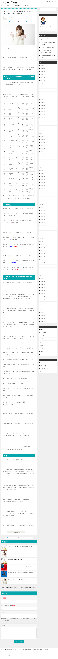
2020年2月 (42, 296)
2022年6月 (42, 210)
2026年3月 (42, 71)
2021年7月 (42, 244)
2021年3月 (42, 256)
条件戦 (41, 348)
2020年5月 (42, 287)
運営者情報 (17, 5)
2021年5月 (42, 250)
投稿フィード (43, 365)
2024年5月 (42, 139)
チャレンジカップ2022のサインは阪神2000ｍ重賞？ (18, 552)
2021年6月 (42, 247)
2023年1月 (42, 188)
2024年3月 (42, 145)
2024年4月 (42, 142)
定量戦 (41, 342)
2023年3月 (42, 182)
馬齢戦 (41, 351)
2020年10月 (42, 272)
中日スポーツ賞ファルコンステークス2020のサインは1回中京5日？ (21, 572)
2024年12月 (42, 117)
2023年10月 (42, 160)
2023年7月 (42, 170)
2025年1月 (42, 114)
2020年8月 (42, 278)
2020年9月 (42, 275)
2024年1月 (42, 151)
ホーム (2, 5)
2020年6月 (42, 284)
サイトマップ (25, 5)
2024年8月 (42, 130)
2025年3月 (42, 108)
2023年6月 (42, 173)
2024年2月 (42, 148)
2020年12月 (42, 265)
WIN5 (41, 329)
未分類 (41, 345)
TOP (7, 649)
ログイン (42, 362)
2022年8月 (42, 204)
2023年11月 (42, 157)
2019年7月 (42, 318)
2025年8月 (42, 93)
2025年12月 (42, 80)
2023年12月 (42, 154)
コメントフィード (44, 368)
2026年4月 (42, 68)
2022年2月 (42, 222)
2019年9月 (42, 312)
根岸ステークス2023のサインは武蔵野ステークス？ (18, 579)
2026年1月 (42, 77)
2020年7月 (42, 281)
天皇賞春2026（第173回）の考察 (47, 47)
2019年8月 (42, 315)
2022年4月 (42, 216)
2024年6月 (42, 136)
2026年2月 (42, 74)
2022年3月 (42, 219)
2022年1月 (42, 225)
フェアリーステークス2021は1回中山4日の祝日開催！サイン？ (20, 546)
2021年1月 (42, 262)
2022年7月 (42, 207)
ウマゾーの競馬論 (9, 2)
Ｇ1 (41, 354)
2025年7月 (42, 96)
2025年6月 (42, 99)
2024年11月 (42, 120)
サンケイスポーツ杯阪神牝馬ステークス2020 (16, 532)
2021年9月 (42, 238)
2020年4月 (42, 290)
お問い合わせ (9, 5)
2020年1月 (42, 299)
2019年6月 (42, 321)
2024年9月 (42, 127)
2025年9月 (42, 90)
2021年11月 (42, 231)
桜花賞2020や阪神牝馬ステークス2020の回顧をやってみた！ (28, 587)
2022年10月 (42, 198)
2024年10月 (42, 123)
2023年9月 (42, 164)
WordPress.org (43, 371)
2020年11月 (42, 269)
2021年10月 (42, 235)
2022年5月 (42, 213)
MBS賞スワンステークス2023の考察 (15, 559)
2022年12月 (42, 191)
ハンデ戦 (42, 335)
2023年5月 (42, 176)
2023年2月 (42, 185)
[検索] (48, 9)
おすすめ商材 (43, 332)
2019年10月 (42, 309)
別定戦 (41, 338)
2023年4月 (42, 179)
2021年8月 (42, 241)
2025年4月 (42, 105)
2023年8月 (42, 167)
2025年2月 (42, 111)
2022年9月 (42, 201)
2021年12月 (42, 228)
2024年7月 (42, 133)
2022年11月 (42, 194)
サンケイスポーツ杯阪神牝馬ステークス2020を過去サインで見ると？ (10, 587)
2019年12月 (42, 303)
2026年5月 (42, 65)
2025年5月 (42, 102)
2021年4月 (42, 253)
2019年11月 (42, 306)
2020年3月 (42, 293)
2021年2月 (42, 259)
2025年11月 (42, 83)
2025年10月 (42, 86)
